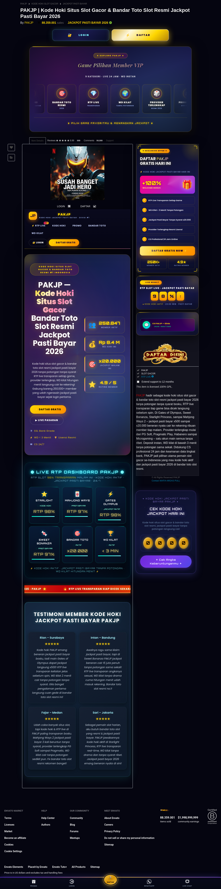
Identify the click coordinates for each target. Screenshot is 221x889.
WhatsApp (148, 882)
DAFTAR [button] (85, 206)
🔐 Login (38, 242)
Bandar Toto (97, 225)
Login (72, 882)
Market (8, 831)
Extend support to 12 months (158, 381)
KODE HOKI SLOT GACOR (45, 4)
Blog (72, 824)
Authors (45, 824)
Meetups (75, 838)
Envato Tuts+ (59, 866)
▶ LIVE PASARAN (46, 420)
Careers (108, 824)
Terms (7, 818)
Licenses (9, 824)
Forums (74, 831)
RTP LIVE (146, 377)
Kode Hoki (59, 225)
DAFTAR (143, 35)
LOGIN (84, 35)
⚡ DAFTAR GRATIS (48, 409)
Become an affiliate (15, 838)
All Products (79, 866)
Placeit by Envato (37, 866)
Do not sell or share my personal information (129, 838)
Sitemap (109, 844)
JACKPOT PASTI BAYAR (75, 4)
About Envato (111, 818)
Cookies (8, 844)
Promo (77, 225)
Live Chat (188, 882)
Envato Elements (13, 866)
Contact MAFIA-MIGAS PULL (166, 480)
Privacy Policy (112, 831)
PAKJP (23, 4)
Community (76, 818)
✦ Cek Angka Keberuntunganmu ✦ (166, 561)
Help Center (48, 818)
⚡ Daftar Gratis (64, 242)
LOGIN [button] (61, 206)
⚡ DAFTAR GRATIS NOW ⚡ (167, 250)
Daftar (110, 878)
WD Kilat (37, 233)
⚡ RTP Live (38, 225)
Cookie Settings (13, 851)
